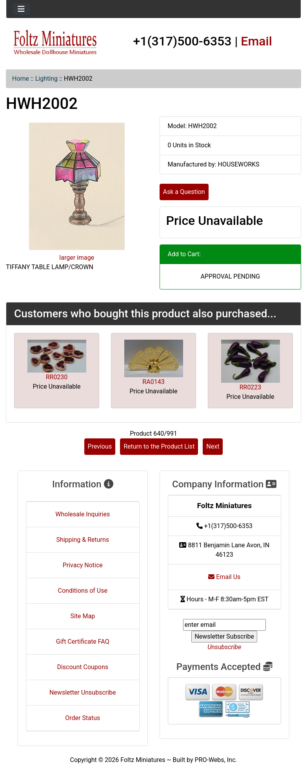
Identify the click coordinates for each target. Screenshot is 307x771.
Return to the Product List (159, 446)
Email (256, 41)
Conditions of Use (82, 590)
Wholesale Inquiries (82, 514)
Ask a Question (184, 191)
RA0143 (153, 382)
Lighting (46, 78)
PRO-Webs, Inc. (216, 760)
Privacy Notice (83, 565)
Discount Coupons (82, 667)
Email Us (224, 577)
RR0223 (251, 387)
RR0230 (57, 377)
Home (20, 78)
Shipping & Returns (82, 539)
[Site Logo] (55, 42)
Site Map (82, 616)
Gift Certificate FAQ (82, 641)
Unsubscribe (224, 647)
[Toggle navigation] (21, 9)
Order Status (82, 718)
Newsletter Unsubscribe (82, 692)
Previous (100, 446)
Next (212, 446)
